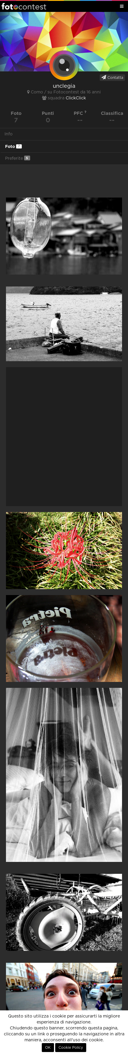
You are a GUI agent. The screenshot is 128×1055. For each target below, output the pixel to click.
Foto (13, 146)
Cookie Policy (70, 1047)
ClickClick (76, 98)
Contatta (112, 77)
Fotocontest (23, 6)
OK (48, 1047)
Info (8, 134)
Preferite (17, 158)
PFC (80, 113)
